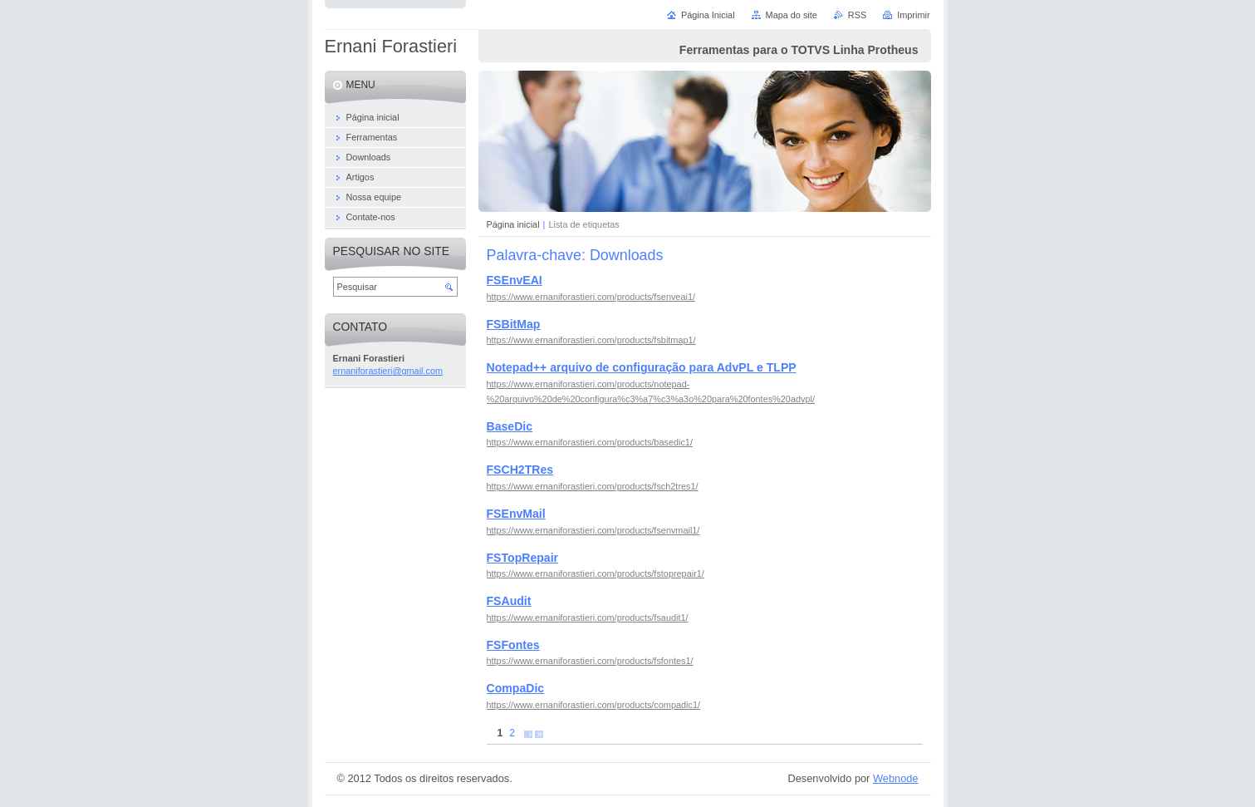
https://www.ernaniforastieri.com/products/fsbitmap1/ (591, 340)
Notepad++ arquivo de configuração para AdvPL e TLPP (642, 367)
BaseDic (510, 426)
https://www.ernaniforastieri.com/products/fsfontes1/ (590, 661)
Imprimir (913, 15)
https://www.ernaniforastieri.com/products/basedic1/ (590, 442)
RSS (857, 15)
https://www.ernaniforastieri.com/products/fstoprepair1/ (595, 573)
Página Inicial (708, 15)
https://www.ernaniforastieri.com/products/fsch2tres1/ (593, 486)
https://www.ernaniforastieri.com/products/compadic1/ (594, 705)
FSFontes (513, 645)
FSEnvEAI (514, 280)
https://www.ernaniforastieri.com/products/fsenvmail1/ (593, 530)
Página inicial (513, 224)
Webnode (896, 778)
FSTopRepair (523, 557)
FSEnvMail (516, 513)
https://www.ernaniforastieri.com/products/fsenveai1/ (591, 297)
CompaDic (516, 688)
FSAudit (509, 601)
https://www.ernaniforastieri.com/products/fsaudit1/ (588, 617)
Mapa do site (791, 15)
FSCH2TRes (520, 469)
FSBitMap (514, 324)
